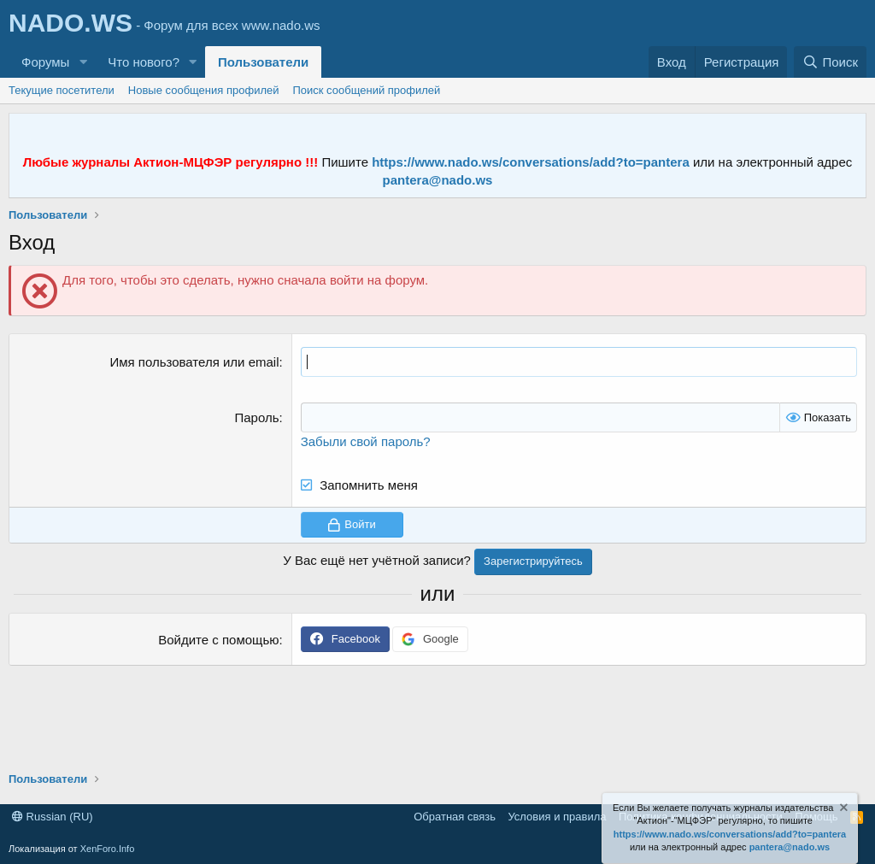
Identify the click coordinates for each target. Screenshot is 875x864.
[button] (83, 62)
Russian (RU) (52, 816)
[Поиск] (830, 62)
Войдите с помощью (218, 639)
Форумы (45, 62)
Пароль (256, 417)
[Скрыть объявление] (842, 810)
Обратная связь (455, 816)
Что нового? (143, 62)
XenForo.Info (107, 848)
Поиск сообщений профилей (366, 90)
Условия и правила (557, 816)
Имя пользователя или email (194, 362)
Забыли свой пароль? (366, 441)
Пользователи (263, 62)
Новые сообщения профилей (203, 90)
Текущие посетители (62, 90)
